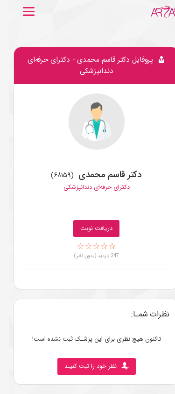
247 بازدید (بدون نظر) (87, 255)
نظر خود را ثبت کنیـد (88, 366)
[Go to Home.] (156, 11)
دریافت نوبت (87, 228)
